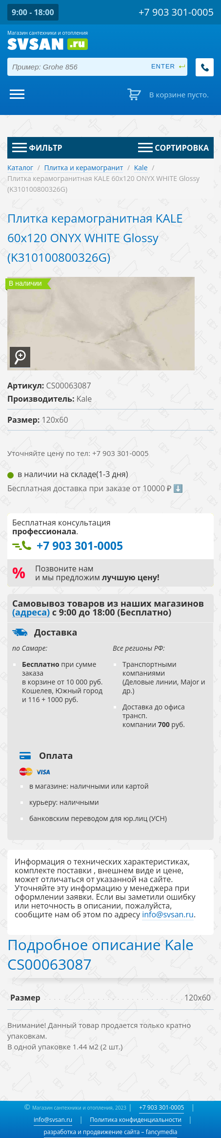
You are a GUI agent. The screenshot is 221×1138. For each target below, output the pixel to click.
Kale (141, 167)
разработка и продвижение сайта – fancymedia (111, 1132)
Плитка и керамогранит (83, 167)
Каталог (20, 167)
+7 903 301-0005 (161, 1107)
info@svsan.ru (53, 1119)
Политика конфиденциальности (135, 1119)
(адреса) (31, 612)
